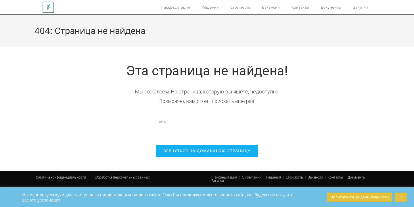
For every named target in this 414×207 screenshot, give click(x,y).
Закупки (217, 180)
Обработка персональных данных (122, 177)
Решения (273, 177)
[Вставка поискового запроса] (207, 121)
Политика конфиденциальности (60, 177)
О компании (251, 177)
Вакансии (315, 177)
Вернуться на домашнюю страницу (206, 150)
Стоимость (294, 177)
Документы (356, 177)
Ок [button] (400, 197)
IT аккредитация (224, 177)
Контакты (335, 177)
